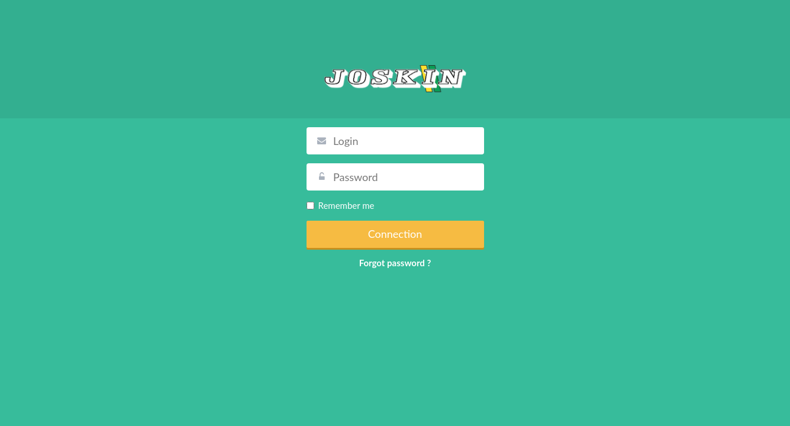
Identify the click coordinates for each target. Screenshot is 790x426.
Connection (395, 233)
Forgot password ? (395, 262)
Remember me (341, 205)
